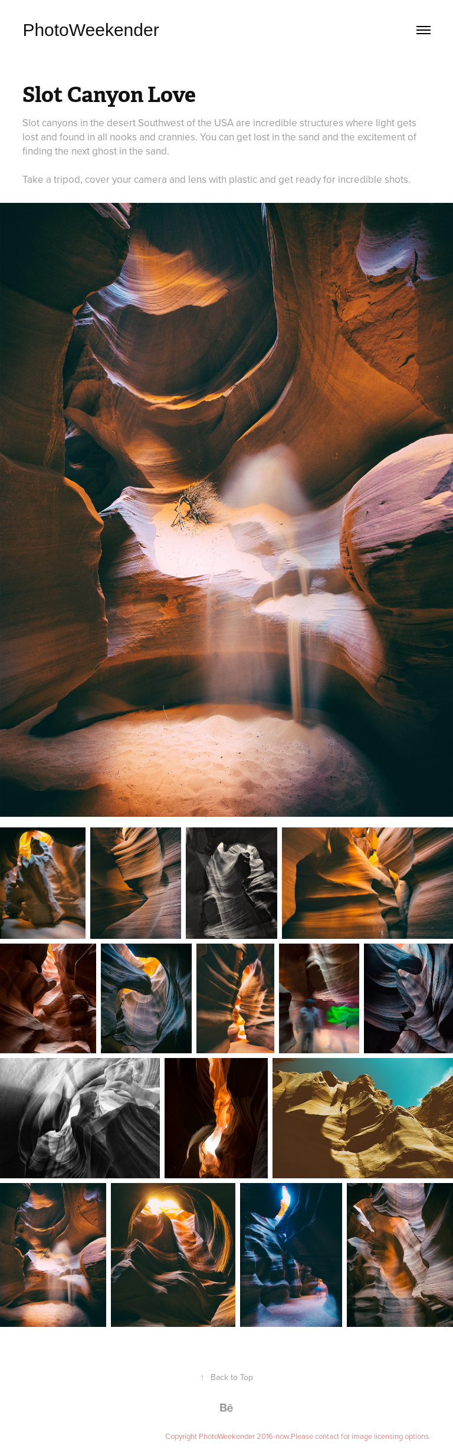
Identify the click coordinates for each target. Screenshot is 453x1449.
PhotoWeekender (90, 30)
